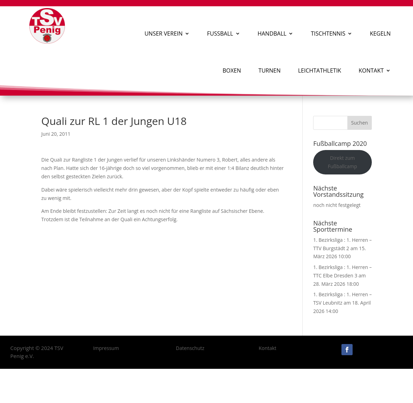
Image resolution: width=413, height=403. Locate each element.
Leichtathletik (319, 70)
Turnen (269, 70)
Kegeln (380, 33)
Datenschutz (190, 348)
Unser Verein (164, 33)
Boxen (231, 70)
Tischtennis (328, 33)
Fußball (220, 33)
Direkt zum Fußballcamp (342, 162)
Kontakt (371, 70)
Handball (272, 33)
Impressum (106, 348)
